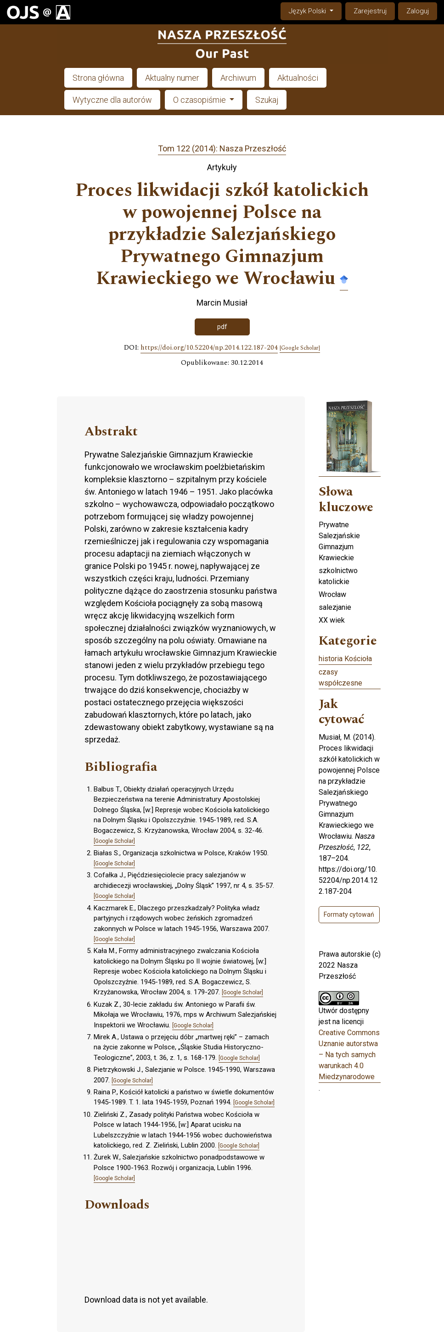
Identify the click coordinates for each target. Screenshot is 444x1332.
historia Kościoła (345, 658)
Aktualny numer (172, 78)
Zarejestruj (370, 11)
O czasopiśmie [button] (200, 100)
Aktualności (297, 78)
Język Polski (315, 10)
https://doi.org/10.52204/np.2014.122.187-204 (209, 348)
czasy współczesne (340, 677)
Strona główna (98, 78)
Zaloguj (417, 11)
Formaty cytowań (349, 914)
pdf (222, 326)
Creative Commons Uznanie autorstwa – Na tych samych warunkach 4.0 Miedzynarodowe (349, 1054)
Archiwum (238, 78)
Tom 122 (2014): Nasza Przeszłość (222, 148)
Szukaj (266, 100)
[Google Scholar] (300, 348)
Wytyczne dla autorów (112, 100)
